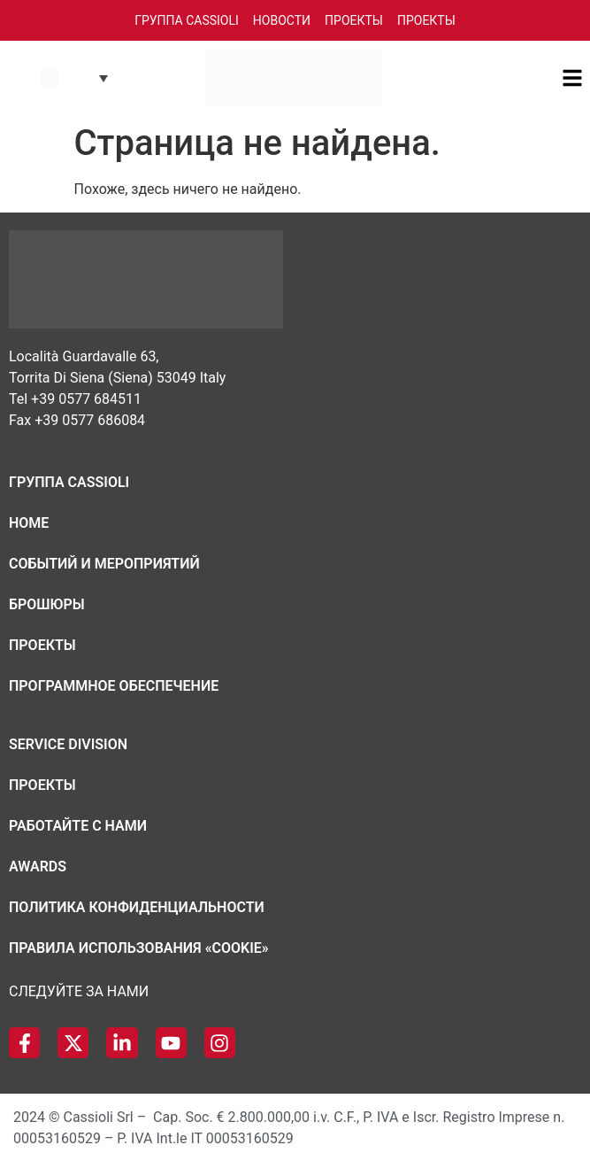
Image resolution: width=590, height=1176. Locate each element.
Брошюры (47, 604)
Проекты (354, 20)
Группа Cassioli (186, 20)
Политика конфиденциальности (136, 907)
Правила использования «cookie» (139, 948)
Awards (37, 866)
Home (29, 522)
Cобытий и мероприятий (104, 563)
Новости (281, 20)
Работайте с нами (78, 825)
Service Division (68, 744)
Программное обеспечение (113, 685)
